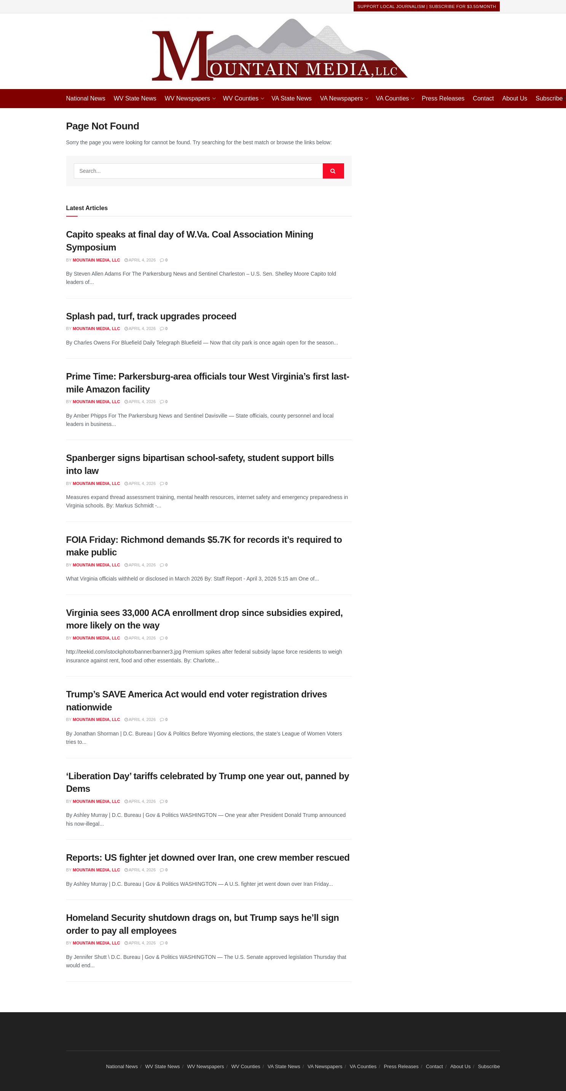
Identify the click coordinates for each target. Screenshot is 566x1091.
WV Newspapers (187, 98)
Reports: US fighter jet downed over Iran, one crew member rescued (208, 857)
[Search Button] (333, 171)
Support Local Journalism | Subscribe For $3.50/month (426, 6)
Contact (483, 98)
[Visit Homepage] (283, 51)
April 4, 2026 (140, 260)
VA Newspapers (341, 98)
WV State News (135, 98)
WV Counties (240, 98)
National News (85, 98)
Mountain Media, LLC (96, 260)
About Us (514, 98)
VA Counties (392, 98)
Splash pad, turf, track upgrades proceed (151, 316)
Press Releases (443, 98)
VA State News (291, 98)
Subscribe (549, 98)
